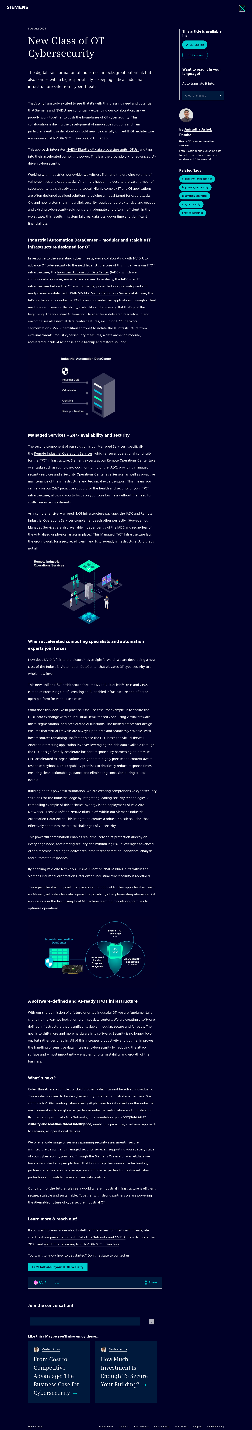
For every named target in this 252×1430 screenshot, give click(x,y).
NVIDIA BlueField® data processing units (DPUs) (102, 149)
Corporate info (106, 1426)
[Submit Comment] (151, 1321)
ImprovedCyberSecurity (195, 187)
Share (153, 1282)
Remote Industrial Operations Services (63, 453)
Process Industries (192, 214)
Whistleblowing (215, 1426)
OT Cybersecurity (191, 205)
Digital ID (124, 1426)
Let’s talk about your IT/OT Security (57, 1267)
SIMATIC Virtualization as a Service (104, 293)
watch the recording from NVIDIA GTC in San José (81, 1244)
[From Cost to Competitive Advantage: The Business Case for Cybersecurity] (59, 1372)
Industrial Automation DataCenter (83, 272)
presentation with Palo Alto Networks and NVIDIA (87, 1237)
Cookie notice (141, 1426)
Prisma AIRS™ (54, 812)
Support (197, 1426)
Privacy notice (161, 1426)
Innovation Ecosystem (194, 196)
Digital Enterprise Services (197, 179)
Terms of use (181, 1426)
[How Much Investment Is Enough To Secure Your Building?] (126, 1372)
